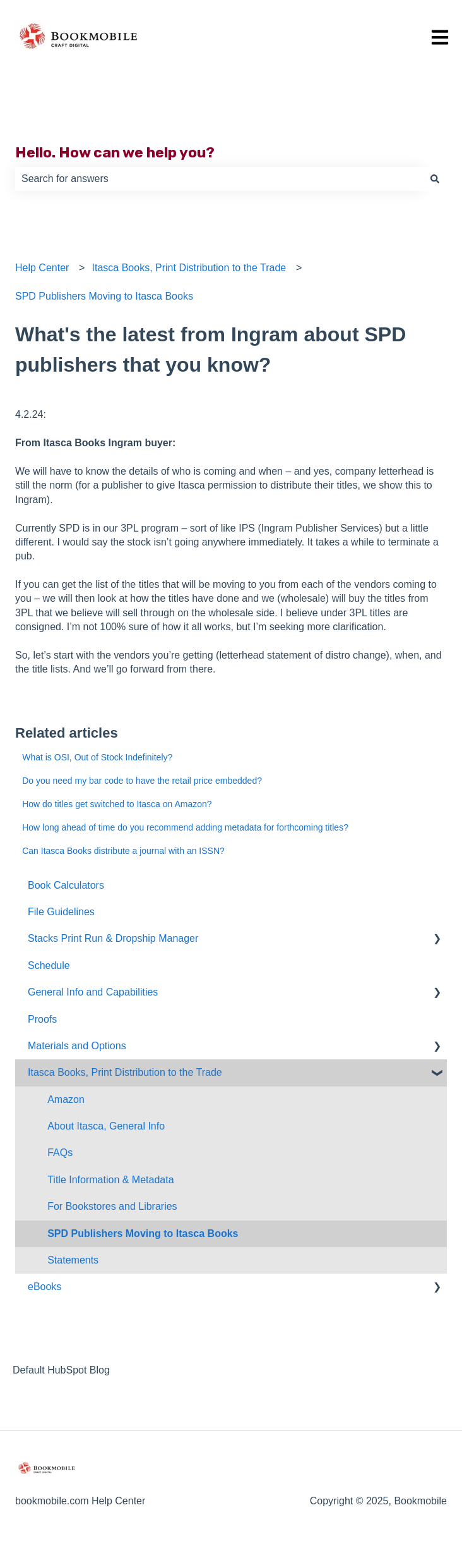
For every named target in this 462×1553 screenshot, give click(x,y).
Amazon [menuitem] (66, 1099)
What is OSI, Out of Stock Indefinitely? (97, 757)
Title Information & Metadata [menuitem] (110, 1179)
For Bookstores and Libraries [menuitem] (112, 1206)
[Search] (435, 179)
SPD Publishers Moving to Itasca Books (104, 296)
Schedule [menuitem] (49, 965)
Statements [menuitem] (72, 1260)
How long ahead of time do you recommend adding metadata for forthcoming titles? (185, 827)
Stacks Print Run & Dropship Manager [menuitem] (113, 938)
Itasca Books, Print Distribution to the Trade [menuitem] (125, 1072)
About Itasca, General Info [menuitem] (106, 1126)
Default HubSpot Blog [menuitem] (61, 1370)
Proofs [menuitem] (42, 1019)
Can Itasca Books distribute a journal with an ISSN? (123, 851)
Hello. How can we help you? (115, 152)
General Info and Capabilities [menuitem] (93, 992)
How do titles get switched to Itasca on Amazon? (116, 804)
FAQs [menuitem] (60, 1152)
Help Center (42, 267)
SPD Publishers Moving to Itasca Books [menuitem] (142, 1233)
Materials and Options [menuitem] (77, 1045)
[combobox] (219, 179)
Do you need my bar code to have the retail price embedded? (142, 781)
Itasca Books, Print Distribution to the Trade (189, 267)
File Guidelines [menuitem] (61, 911)
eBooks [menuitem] (44, 1286)
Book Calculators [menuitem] (66, 885)
